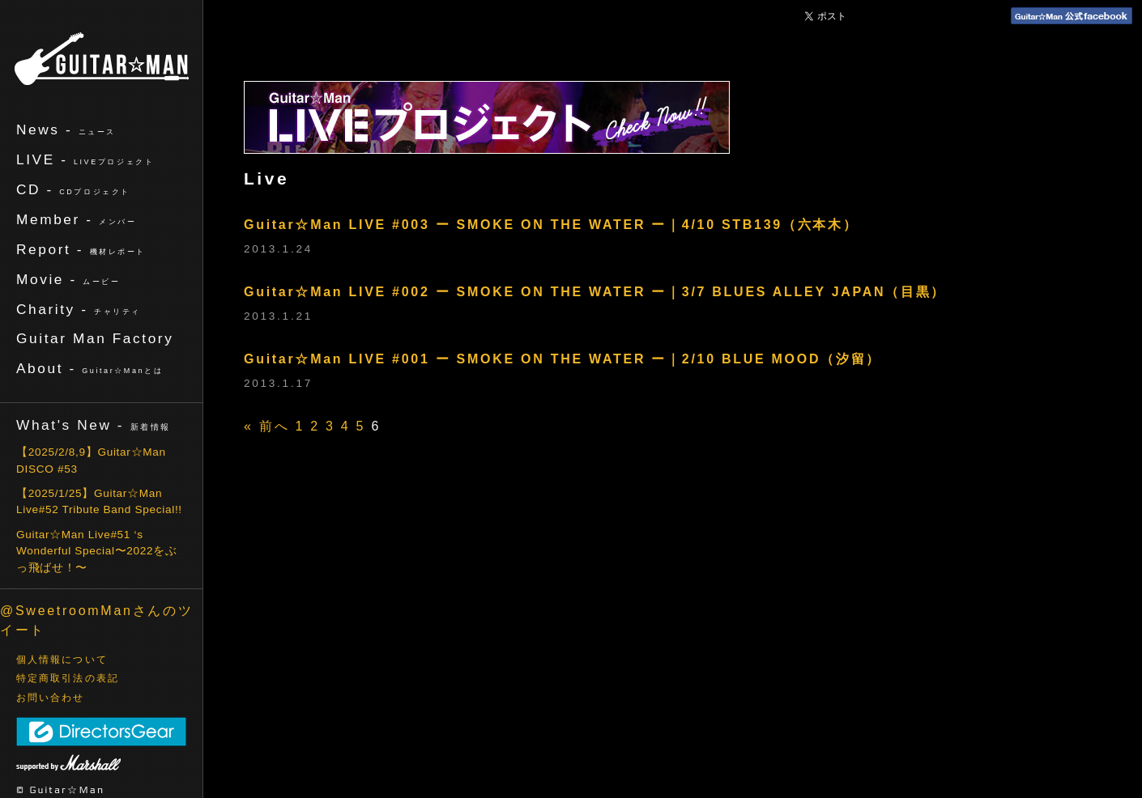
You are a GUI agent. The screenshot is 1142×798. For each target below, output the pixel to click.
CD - (73, 189)
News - (66, 129)
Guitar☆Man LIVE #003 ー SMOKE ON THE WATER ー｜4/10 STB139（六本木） (551, 224)
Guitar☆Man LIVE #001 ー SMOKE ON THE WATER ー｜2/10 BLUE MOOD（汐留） (562, 359)
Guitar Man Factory (94, 338)
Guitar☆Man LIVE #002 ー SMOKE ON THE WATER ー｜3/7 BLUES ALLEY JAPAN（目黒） (595, 292)
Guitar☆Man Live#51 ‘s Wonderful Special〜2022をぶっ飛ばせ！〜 (96, 551)
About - (89, 368)
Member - (76, 219)
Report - (81, 249)
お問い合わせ (50, 697)
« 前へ (266, 426)
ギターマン (102, 58)
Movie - (68, 279)
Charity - (78, 309)
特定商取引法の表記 (67, 678)
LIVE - (85, 159)
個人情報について (62, 659)
